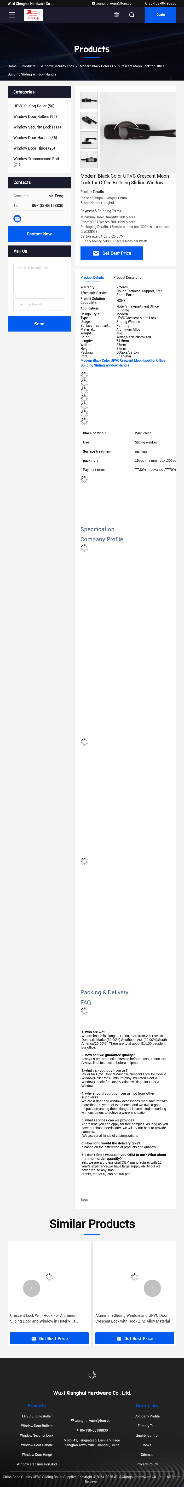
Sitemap (147, 1455)
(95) (35, 116)
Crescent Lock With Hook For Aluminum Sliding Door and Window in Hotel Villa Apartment (44, 1318)
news (147, 1445)
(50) (33, 106)
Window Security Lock (57, 66)
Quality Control (147, 1435)
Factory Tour (147, 1426)
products (28, 66)
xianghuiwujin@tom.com (113, 3)
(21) (36, 162)
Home (12, 66)
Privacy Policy (147, 1464)
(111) (37, 127)
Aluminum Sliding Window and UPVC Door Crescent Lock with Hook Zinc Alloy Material (132, 1318)
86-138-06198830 (160, 3)
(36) (35, 137)
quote (161, 15)
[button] (31, 1288)
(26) (34, 148)
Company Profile (147, 1416)
